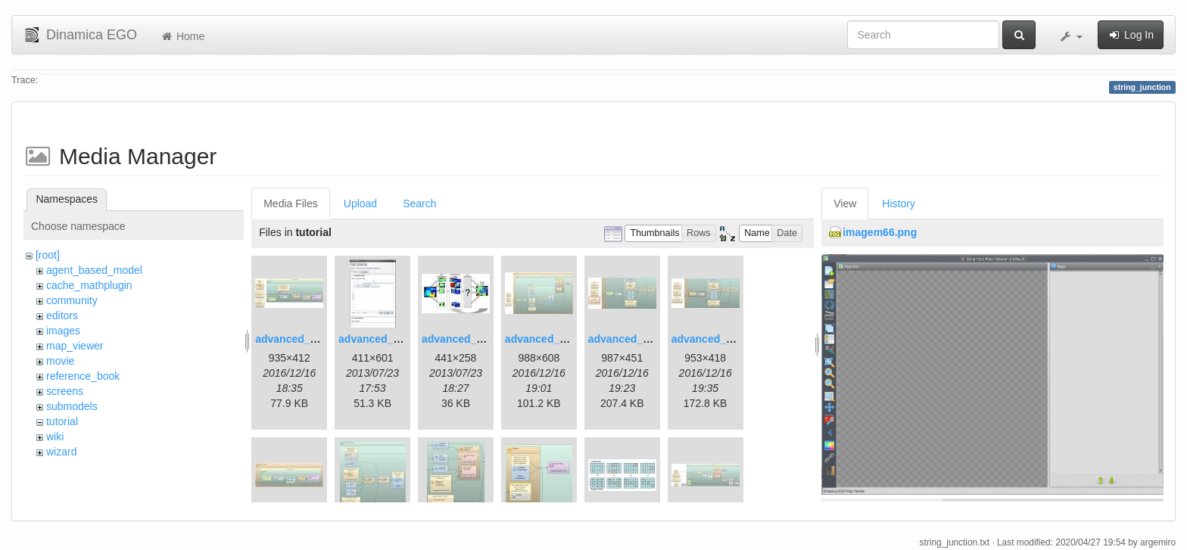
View (844, 203)
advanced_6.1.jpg (632, 339)
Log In (1131, 35)
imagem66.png (880, 232)
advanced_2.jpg (378, 339)
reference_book (83, 376)
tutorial (62, 421)
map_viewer (74, 346)
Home (182, 36)
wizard (61, 452)
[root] (48, 255)
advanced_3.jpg (461, 339)
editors (62, 315)
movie (60, 361)
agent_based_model (94, 270)
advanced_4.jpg (544, 339)
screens (64, 391)
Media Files (290, 203)
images (63, 331)
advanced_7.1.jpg (715, 339)
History (898, 203)
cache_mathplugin (89, 285)
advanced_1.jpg (295, 339)
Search (419, 203)
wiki (55, 436)
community (72, 300)
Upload (360, 203)
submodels (72, 406)
